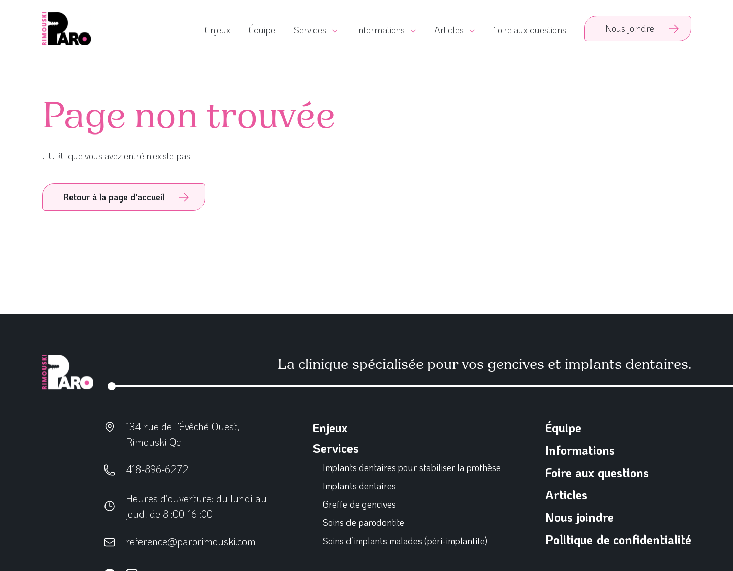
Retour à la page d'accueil (113, 197)
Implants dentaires (359, 486)
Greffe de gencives (359, 504)
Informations (580, 450)
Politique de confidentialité (618, 539)
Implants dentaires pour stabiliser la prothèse (412, 467)
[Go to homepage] (66, 28)
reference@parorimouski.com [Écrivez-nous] (191, 541)
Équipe (262, 30)
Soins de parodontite (363, 522)
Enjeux (217, 30)
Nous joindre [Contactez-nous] (629, 28)
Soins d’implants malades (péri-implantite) (406, 540)
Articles (566, 494)
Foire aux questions (529, 30)
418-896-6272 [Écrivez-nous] (157, 469)
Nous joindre (579, 517)
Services (335, 448)
